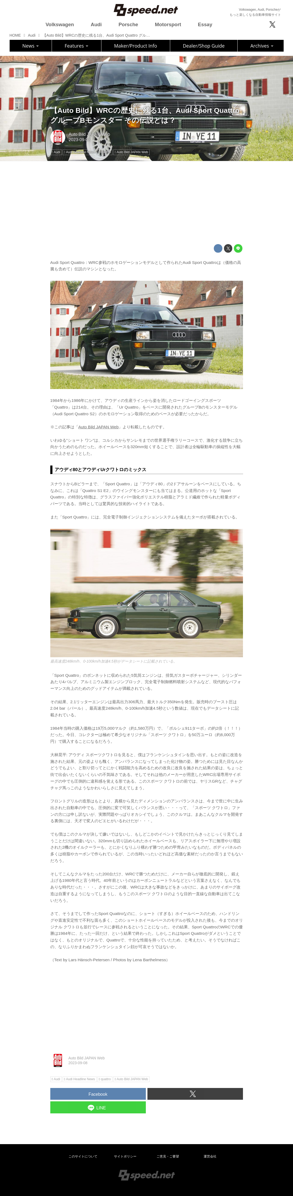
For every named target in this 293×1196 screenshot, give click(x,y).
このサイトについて (83, 1156)
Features (76, 46)
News (30, 46)
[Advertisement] (146, 202)
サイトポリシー (125, 1156)
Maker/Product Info (135, 46)
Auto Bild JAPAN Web (89, 134)
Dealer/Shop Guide (203, 46)
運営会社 (210, 1156)
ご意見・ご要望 (168, 1156)
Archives (261, 46)
